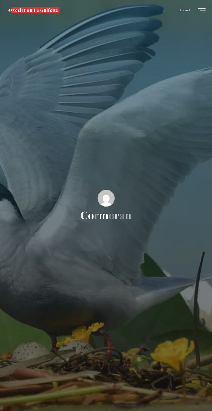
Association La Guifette (33, 10)
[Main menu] (202, 10)
